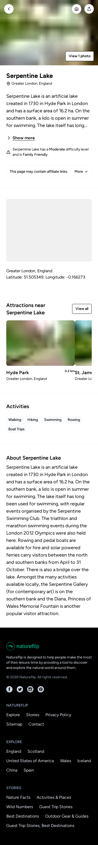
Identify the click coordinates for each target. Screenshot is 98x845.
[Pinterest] (41, 689)
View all (82, 308)
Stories (32, 714)
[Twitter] (20, 689)
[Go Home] (76, 9)
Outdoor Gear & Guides (66, 816)
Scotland (35, 751)
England (13, 751)
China (11, 770)
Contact (36, 724)
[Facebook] (9, 689)
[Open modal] (89, 9)
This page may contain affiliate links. (49, 171)
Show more (20, 138)
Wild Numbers (19, 806)
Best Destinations (22, 816)
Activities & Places (54, 797)
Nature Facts (18, 797)
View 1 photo (79, 56)
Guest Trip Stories (55, 806)
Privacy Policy (58, 714)
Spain (29, 770)
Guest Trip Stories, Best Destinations (40, 825)
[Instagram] (30, 689)
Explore (13, 714)
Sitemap (14, 724)
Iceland (84, 760)
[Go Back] (9, 9)
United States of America (30, 760)
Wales (65, 760)
